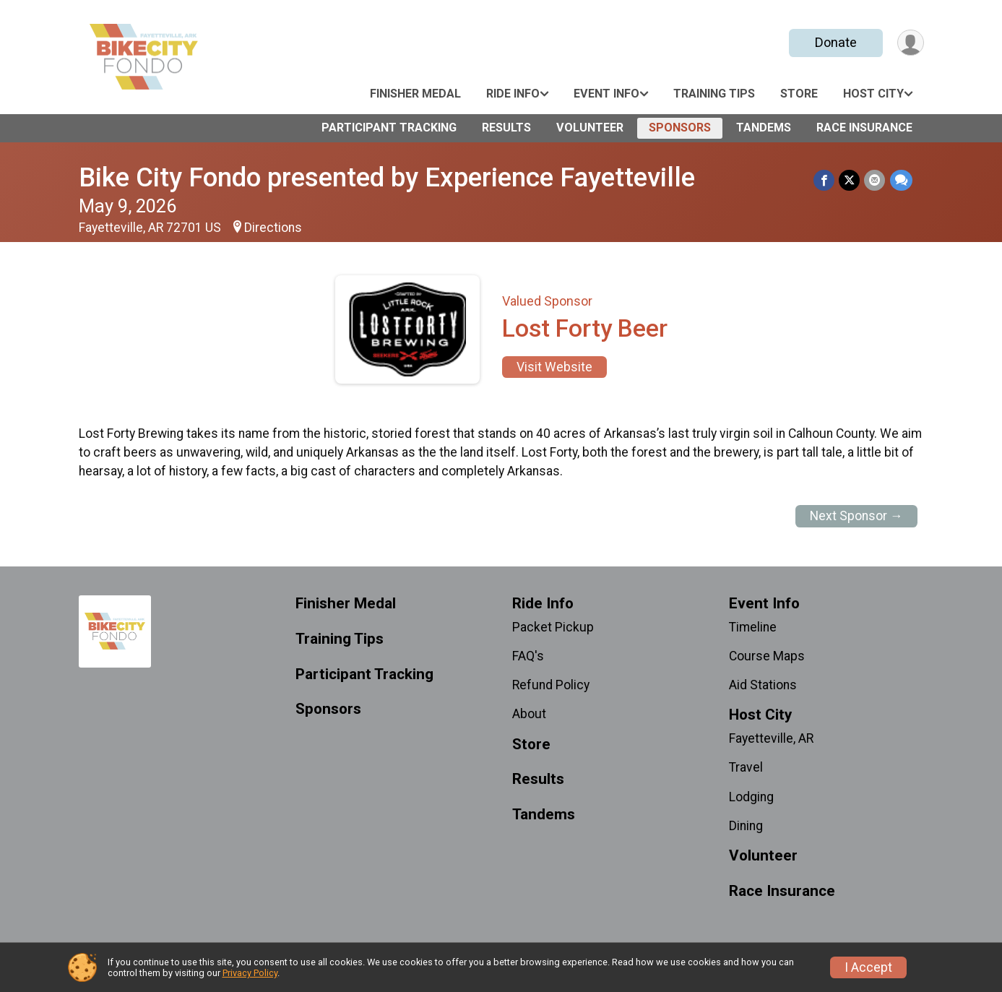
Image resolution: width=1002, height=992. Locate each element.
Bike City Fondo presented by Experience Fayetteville (387, 177)
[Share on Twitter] (849, 180)
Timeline (753, 627)
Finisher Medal (415, 93)
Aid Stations (763, 685)
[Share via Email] (875, 180)
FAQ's (528, 656)
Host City (873, 93)
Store (799, 93)
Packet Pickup (553, 627)
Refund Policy (550, 685)
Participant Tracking (389, 127)
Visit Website (554, 367)
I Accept (868, 967)
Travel (746, 767)
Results (506, 127)
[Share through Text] (901, 180)
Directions (273, 227)
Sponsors (680, 127)
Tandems (763, 127)
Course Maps (767, 656)
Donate (835, 42)
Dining (746, 826)
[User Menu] (910, 43)
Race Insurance (864, 127)
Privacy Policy (250, 972)
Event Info (606, 93)
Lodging (751, 797)
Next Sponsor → (856, 516)
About (529, 714)
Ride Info (513, 93)
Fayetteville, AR (771, 738)
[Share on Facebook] (824, 180)
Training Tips (714, 93)
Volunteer (589, 127)
